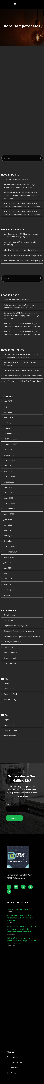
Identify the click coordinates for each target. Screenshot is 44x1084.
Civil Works (8, 620)
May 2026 (8, 406)
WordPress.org (10, 699)
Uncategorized (10, 658)
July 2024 (7, 466)
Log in (6, 683)
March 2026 (8, 417)
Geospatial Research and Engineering (19, 631)
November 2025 (10, 439)
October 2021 (9, 546)
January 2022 (9, 535)
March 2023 (8, 498)
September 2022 (10, 509)
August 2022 (9, 514)
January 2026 (9, 428)
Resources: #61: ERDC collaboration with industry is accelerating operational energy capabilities (21, 195)
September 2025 (10, 444)
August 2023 (9, 482)
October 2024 (9, 460)
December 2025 (10, 433)
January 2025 (9, 455)
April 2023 (8, 492)
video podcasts (10, 663)
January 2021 (9, 595)
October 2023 (9, 476)
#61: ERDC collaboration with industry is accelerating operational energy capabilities (21, 940)
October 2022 (9, 503)
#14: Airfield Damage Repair (30, 255)
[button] (15, 4)
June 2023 (8, 487)
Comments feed (10, 694)
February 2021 (10, 589)
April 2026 (8, 412)
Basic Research (10, 615)
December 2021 (10, 541)
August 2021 (9, 557)
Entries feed (9, 688)
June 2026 (8, 401)
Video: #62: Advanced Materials (16, 179)
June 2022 (8, 519)
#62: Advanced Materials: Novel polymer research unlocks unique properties (20, 918)
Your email (22, 807)
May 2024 (8, 471)
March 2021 (8, 584)
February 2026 (10, 422)
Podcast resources (11, 652)
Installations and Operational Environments (22, 636)
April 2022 (8, 525)
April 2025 (8, 449)
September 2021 (10, 552)
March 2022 (8, 530)
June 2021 (8, 568)
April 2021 (8, 579)
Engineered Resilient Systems (16, 625)
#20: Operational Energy (28, 250)
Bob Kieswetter (10, 261)
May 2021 (8, 573)
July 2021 (7, 562)
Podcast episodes (11, 647)
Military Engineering (12, 642)
